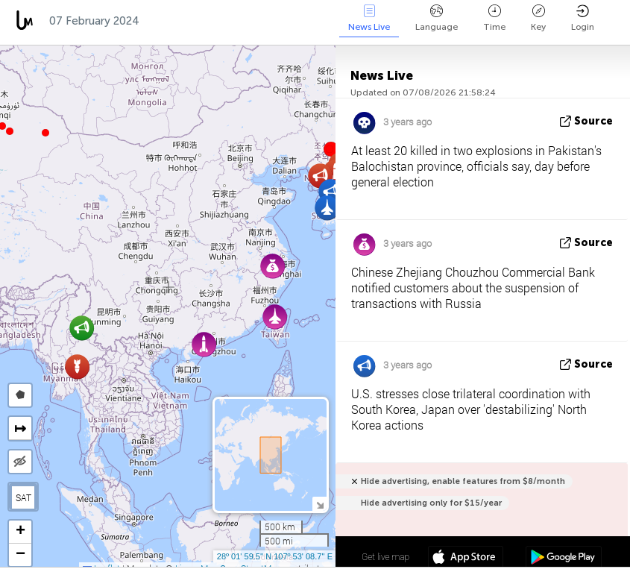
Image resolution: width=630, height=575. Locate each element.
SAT (23, 497)
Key (538, 18)
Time (494, 18)
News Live (369, 18)
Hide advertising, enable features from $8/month (463, 481)
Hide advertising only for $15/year (431, 503)
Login (582, 18)
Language (436, 18)
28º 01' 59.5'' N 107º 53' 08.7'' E (275, 556)
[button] (9, 131)
